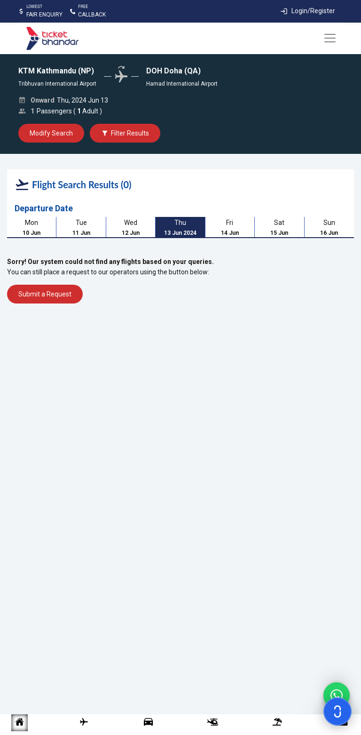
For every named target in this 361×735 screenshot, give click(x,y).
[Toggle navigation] (330, 38)
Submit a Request (44, 294)
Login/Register (313, 11)
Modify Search (51, 133)
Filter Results (125, 133)
